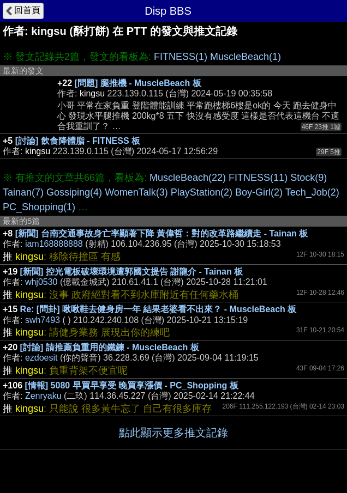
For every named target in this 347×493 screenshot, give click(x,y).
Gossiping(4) (74, 192)
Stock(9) (308, 177)
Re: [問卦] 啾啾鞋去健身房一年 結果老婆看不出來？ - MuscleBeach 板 (158, 309)
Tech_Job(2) (312, 192)
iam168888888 (54, 243)
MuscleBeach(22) (187, 177)
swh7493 (42, 320)
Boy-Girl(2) (259, 192)
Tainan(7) (23, 192)
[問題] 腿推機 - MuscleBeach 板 (138, 83)
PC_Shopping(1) (39, 207)
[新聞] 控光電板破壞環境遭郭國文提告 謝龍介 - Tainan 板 (131, 271)
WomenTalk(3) (136, 192)
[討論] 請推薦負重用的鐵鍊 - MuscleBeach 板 (109, 347)
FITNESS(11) (258, 177)
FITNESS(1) (180, 56)
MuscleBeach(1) (245, 56)
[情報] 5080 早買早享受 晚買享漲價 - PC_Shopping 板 (131, 385)
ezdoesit (41, 357)
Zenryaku (43, 395)
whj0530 (41, 282)
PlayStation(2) (201, 192)
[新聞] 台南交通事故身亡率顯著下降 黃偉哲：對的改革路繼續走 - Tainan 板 (161, 233)
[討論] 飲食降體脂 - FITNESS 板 (77, 140)
